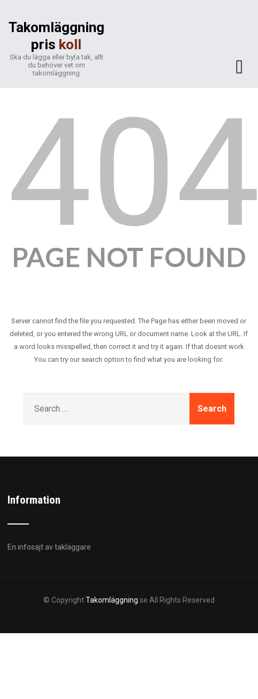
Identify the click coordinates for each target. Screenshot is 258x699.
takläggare (73, 547)
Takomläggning (112, 600)
